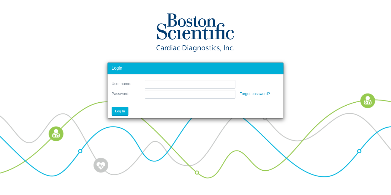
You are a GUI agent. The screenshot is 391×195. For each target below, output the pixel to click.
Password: (120, 94)
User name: (121, 84)
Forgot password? (254, 94)
